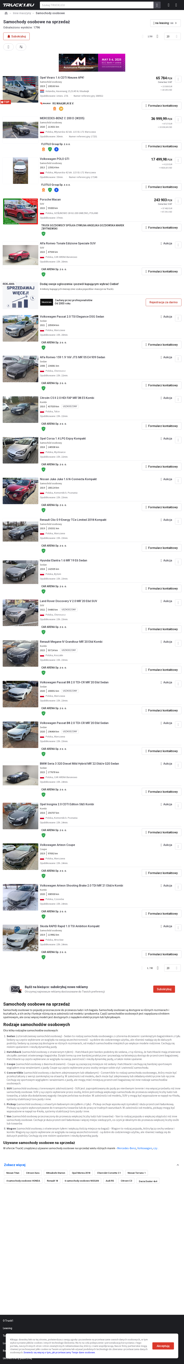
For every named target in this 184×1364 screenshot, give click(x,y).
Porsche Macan (50, 199)
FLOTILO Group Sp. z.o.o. (56, 144)
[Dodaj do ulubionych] (178, 79)
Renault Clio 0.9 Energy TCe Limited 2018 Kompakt (73, 520)
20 (168, 36)
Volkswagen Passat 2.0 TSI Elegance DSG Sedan (72, 316)
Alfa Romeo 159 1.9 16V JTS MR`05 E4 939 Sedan (72, 357)
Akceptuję (163, 1346)
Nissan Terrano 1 (137, 1173)
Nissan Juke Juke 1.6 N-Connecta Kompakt (68, 479)
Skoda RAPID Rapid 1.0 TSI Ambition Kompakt (70, 926)
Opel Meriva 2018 (81, 1173)
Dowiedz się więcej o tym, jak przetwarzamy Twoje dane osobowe (59, 1352)
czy (155, 1148)
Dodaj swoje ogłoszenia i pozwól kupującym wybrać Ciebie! (79, 284)
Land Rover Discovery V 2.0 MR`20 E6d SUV (68, 601)
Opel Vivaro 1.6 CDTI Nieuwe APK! (62, 77)
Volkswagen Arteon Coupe (57, 845)
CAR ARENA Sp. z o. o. (54, 269)
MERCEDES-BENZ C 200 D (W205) (62, 118)
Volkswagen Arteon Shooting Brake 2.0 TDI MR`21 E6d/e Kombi (81, 885)
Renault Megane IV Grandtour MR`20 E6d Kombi (71, 641)
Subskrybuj (164, 989)
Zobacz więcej (15, 1165)
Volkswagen (144, 1148)
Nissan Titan (12, 1173)
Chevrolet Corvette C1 (109, 1173)
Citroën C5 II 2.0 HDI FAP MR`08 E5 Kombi (67, 398)
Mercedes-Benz (126, 1148)
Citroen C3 (126, 1180)
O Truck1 (8, 1320)
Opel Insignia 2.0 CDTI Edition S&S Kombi (67, 804)
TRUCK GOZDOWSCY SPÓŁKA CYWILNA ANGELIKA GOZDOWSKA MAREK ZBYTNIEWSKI (82, 227)
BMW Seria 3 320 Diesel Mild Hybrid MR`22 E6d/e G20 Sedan (79, 763)
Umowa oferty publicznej (17, 1358)
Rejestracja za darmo (164, 302)
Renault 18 (52, 1180)
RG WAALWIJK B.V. (63, 103)
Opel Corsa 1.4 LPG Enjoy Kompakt (63, 438)
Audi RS (110, 1180)
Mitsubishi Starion (55, 1173)
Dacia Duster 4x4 (148, 1181)
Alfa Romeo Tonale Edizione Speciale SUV (68, 243)
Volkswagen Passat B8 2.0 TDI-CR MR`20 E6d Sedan (74, 682)
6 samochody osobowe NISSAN (82, 1180)
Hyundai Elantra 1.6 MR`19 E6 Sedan (63, 560)
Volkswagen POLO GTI (54, 159)
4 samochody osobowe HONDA (23, 1180)
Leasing (7, 1328)
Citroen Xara (32, 1173)
